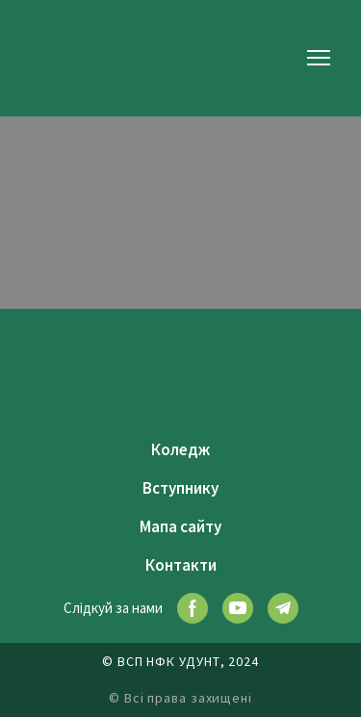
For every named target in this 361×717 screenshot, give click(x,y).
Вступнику (180, 488)
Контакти (181, 565)
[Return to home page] (62, 57)
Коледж (180, 449)
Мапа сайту (180, 526)
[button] (192, 608)
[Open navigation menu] (318, 57)
